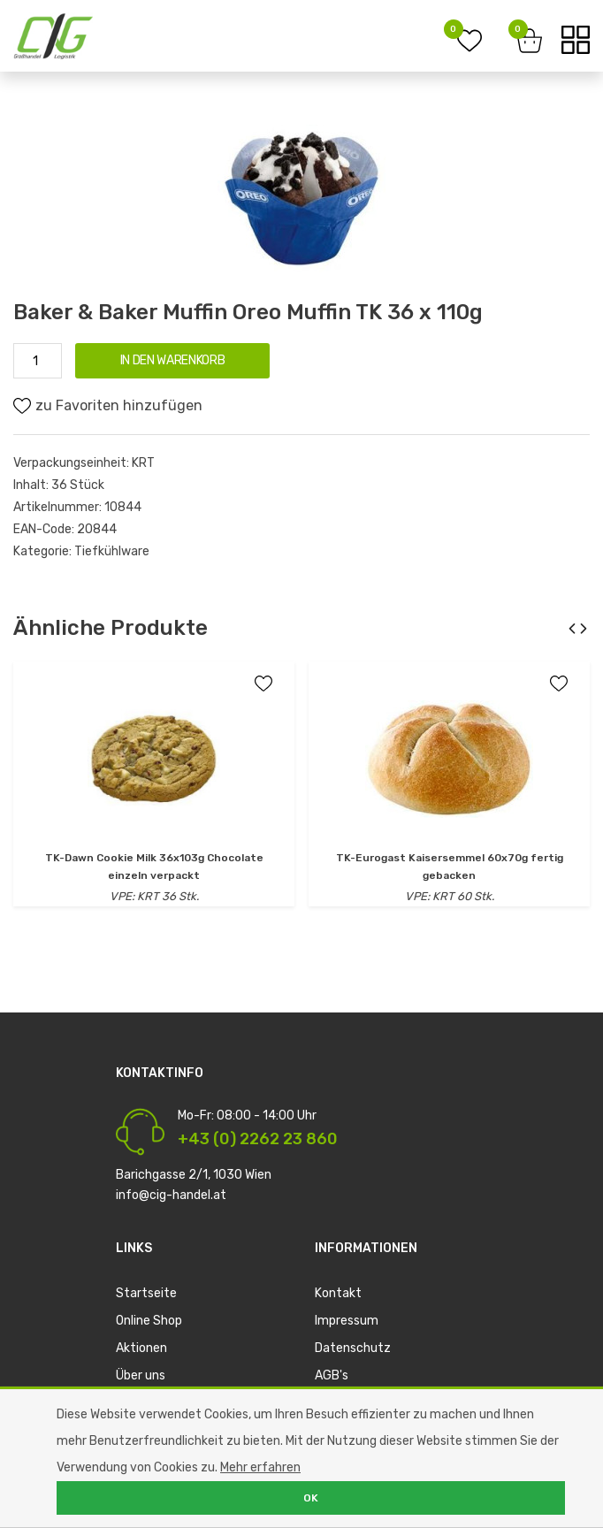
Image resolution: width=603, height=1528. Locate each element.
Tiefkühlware (111, 551)
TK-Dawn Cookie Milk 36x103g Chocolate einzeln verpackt (154, 867)
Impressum (346, 1320)
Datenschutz (353, 1348)
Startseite (146, 1293)
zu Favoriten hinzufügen (107, 406)
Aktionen (141, 1348)
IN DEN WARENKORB (172, 360)
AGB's (331, 1375)
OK (310, 1498)
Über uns (140, 1375)
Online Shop (149, 1320)
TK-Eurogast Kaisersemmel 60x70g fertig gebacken (449, 867)
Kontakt (338, 1293)
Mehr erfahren (260, 1467)
